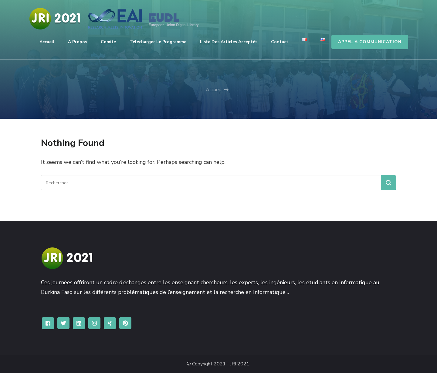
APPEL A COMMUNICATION (369, 42)
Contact (279, 42)
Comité (108, 42)
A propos (77, 42)
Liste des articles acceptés (228, 42)
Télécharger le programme (158, 42)
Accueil (46, 42)
